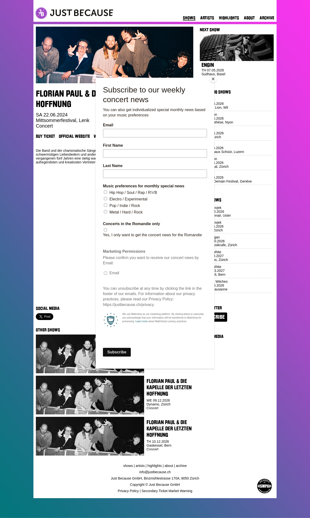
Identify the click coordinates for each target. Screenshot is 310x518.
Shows (189, 18)
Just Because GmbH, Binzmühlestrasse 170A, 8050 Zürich (155, 478)
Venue (99, 136)
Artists (207, 18)
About (249, 18)
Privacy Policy (128, 491)
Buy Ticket (45, 136)
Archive (267, 18)
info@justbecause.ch (155, 472)
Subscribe (213, 317)
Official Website (74, 136)
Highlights (229, 18)
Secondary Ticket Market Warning (167, 491)
